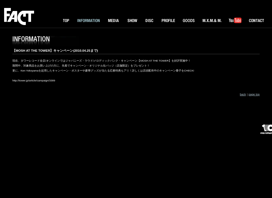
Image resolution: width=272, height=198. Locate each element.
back (243, 94)
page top (254, 94)
